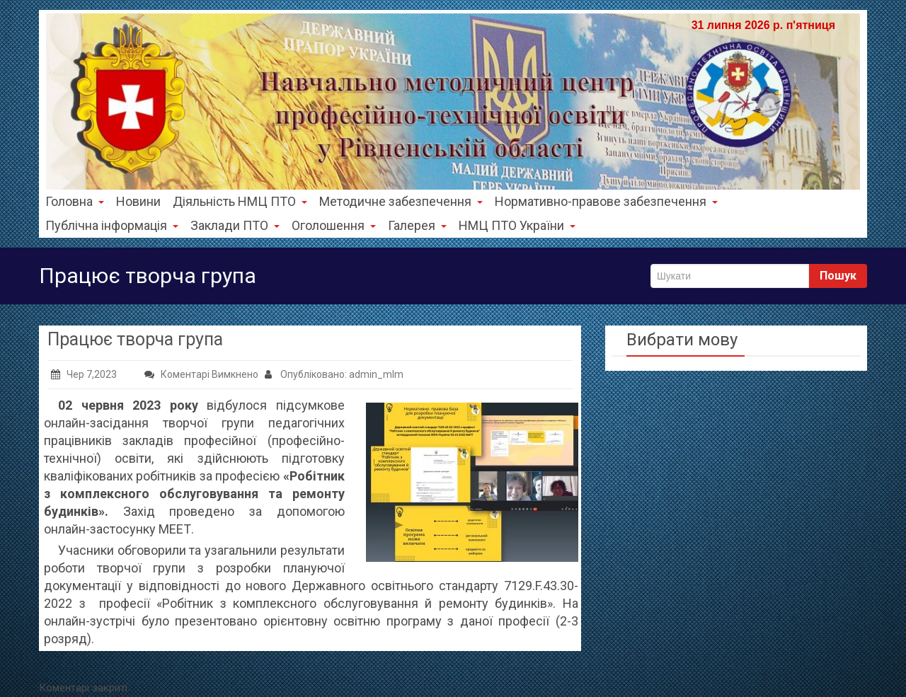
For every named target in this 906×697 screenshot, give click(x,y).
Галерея (417, 225)
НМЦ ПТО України (517, 225)
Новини (138, 201)
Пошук (838, 275)
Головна (74, 201)
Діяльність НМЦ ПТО (240, 201)
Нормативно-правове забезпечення (606, 201)
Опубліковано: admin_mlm (334, 374)
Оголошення (334, 225)
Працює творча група (135, 339)
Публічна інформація (111, 225)
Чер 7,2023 (84, 374)
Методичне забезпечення (401, 201)
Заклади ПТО (235, 225)
